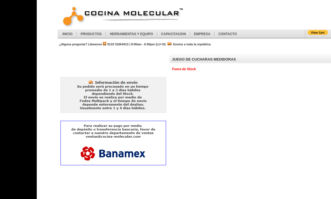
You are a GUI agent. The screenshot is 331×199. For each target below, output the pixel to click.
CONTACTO (227, 34)
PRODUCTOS (91, 34)
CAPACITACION (173, 34)
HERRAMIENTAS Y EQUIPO (131, 34)
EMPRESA (202, 34)
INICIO (67, 34)
